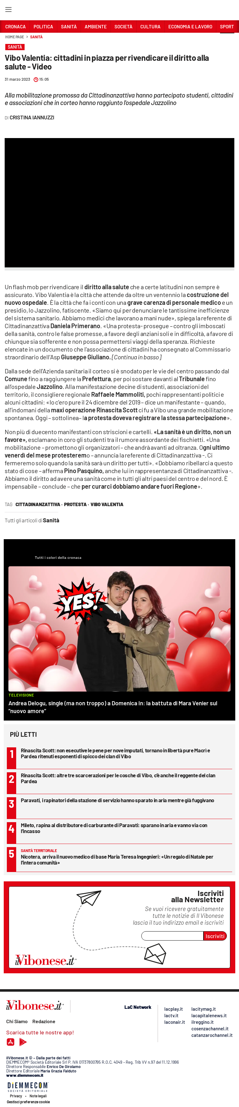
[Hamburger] (8, 10)
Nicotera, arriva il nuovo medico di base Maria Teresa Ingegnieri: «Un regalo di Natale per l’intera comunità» (117, 859)
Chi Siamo (17, 1021)
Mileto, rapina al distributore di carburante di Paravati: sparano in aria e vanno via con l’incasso (114, 828)
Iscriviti (215, 935)
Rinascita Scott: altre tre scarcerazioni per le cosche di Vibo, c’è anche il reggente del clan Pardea (118, 778)
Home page (14, 37)
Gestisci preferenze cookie (28, 1102)
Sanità (36, 37)
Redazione (43, 1021)
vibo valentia (107, 504)
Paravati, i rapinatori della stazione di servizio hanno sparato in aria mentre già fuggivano (117, 800)
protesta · (76, 504)
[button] (227, 40)
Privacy (16, 1096)
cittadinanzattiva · (39, 504)
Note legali (38, 1096)
